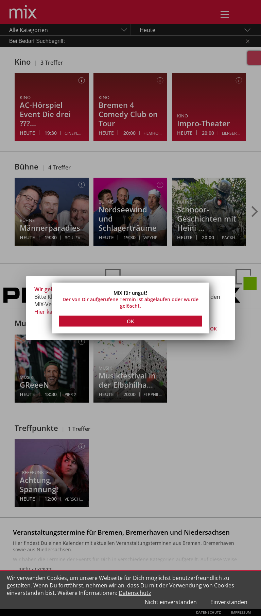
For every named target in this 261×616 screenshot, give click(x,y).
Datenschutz (135, 593)
